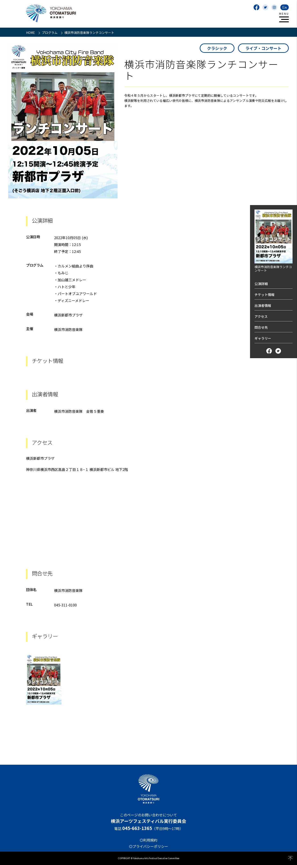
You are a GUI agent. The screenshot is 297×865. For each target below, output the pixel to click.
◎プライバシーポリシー (148, 846)
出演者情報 (262, 305)
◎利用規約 (148, 840)
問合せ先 (261, 327)
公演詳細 (261, 283)
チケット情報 (264, 294)
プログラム (50, 32)
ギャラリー (262, 338)
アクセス (261, 316)
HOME (31, 32)
